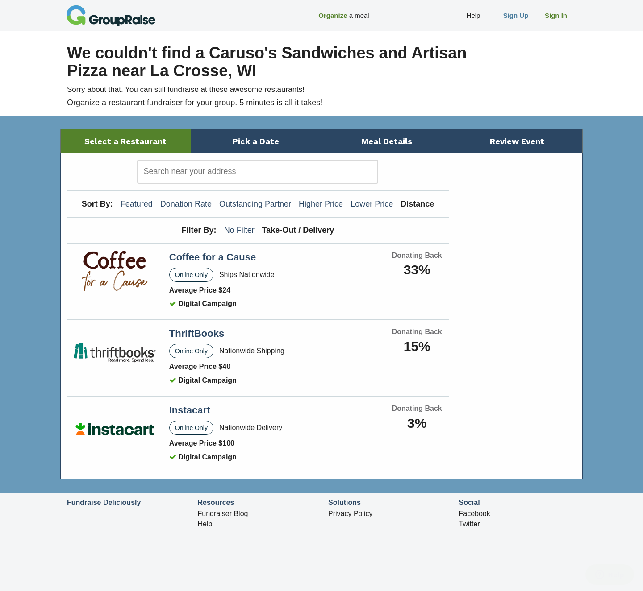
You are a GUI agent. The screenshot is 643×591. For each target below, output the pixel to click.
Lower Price (372, 203)
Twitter (469, 524)
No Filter (239, 230)
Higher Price (321, 203)
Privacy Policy (350, 513)
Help (205, 524)
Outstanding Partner (255, 203)
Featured (137, 203)
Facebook (474, 513)
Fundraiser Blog (223, 513)
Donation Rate (186, 203)
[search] (257, 172)
